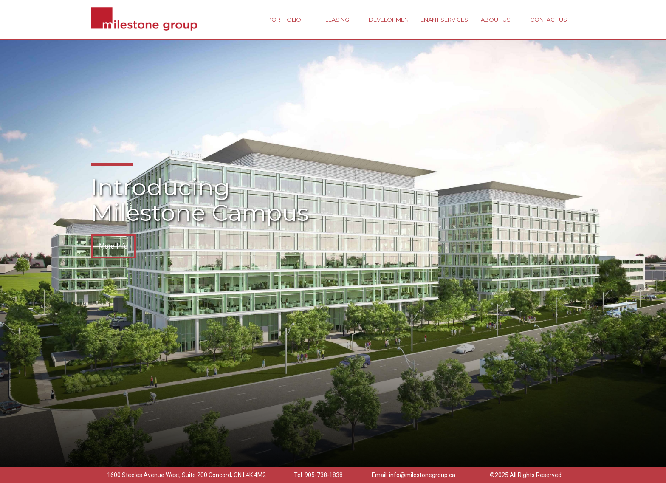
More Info (113, 246)
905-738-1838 (324, 475)
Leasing (337, 19)
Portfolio (284, 19)
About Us (496, 19)
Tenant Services (443, 19)
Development (390, 19)
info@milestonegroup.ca (422, 475)
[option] (333, 253)
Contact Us (548, 19)
